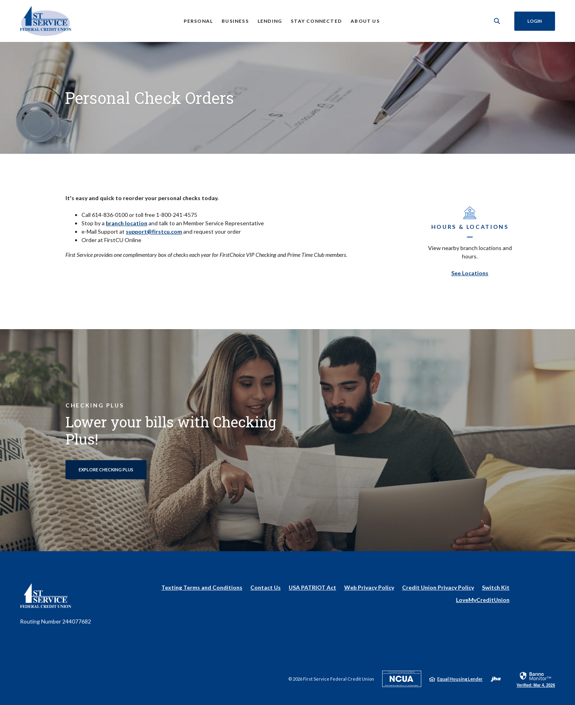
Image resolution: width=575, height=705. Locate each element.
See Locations (469, 273)
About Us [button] (364, 21)
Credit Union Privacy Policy (438, 587)
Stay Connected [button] (316, 21)
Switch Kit (496, 587)
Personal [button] (198, 21)
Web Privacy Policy (369, 587)
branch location (126, 223)
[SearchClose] (496, 21)
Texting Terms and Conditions (201, 587)
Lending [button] (269, 21)
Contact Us (265, 587)
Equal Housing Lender (460, 678)
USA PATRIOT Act (312, 587)
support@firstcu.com (154, 231)
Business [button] (234, 21)
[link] (536, 679)
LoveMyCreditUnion (483, 600)
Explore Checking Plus (106, 469)
